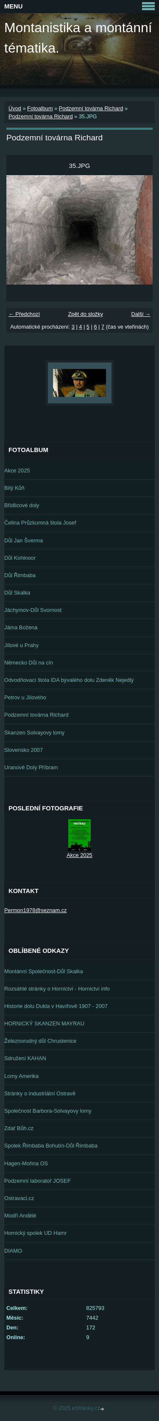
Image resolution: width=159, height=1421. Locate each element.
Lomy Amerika (21, 1076)
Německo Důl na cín (28, 662)
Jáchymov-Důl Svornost (32, 610)
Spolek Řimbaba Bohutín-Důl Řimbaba (51, 1145)
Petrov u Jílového (25, 697)
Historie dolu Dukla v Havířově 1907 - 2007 (56, 1006)
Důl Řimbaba (20, 575)
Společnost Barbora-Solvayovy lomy (48, 1111)
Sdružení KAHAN (25, 1058)
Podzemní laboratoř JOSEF (37, 1181)
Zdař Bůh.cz (18, 1128)
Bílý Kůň (14, 488)
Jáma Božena (20, 627)
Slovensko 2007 (23, 750)
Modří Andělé (20, 1215)
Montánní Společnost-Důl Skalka (43, 971)
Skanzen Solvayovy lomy (34, 732)
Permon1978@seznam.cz (35, 910)
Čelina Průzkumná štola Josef (40, 522)
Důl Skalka (17, 592)
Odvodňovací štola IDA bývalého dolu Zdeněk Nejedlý (69, 680)
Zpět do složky (85, 314)
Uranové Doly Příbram (31, 767)
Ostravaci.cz (19, 1198)
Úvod (14, 108)
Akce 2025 (17, 470)
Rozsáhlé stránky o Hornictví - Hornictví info (57, 988)
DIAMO (13, 1251)
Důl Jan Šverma (23, 540)
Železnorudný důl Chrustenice (40, 1041)
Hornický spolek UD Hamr (35, 1233)
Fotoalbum (40, 108)
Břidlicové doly (21, 505)
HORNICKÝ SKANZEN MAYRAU (44, 1023)
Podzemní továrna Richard (91, 108)
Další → (141, 314)
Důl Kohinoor (20, 558)
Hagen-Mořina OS (26, 1163)
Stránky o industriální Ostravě (39, 1093)
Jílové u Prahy (21, 645)
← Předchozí (24, 314)
